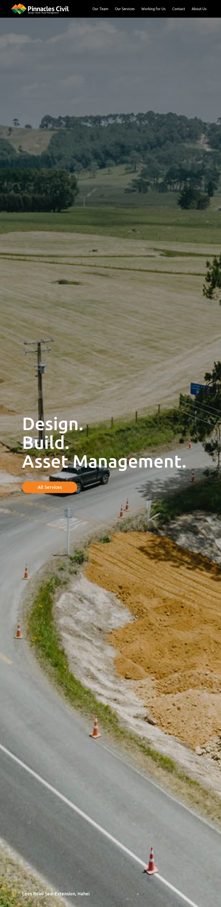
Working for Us (153, 9)
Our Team (100, 9)
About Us (199, 9)
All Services (50, 487)
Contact (178, 9)
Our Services (125, 9)
